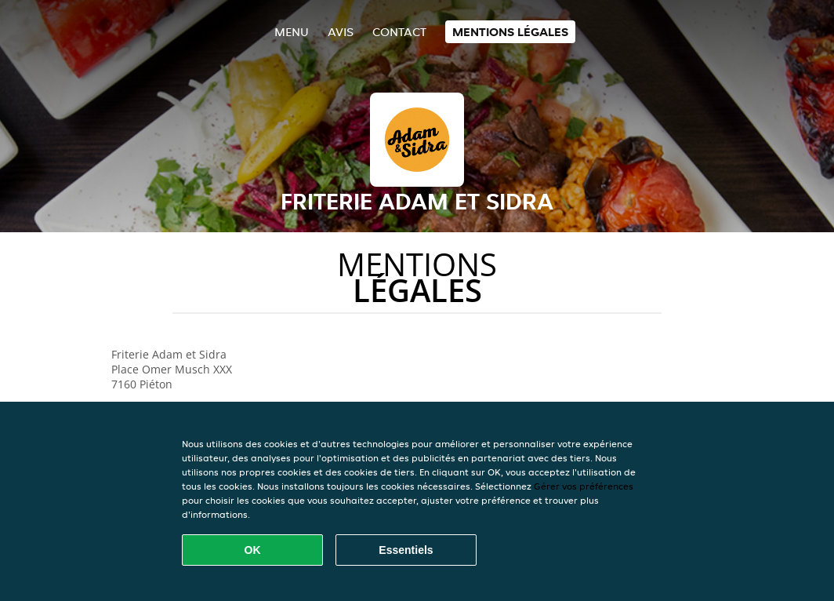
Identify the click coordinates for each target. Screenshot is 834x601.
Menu (291, 32)
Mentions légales (510, 32)
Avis (341, 32)
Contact (399, 32)
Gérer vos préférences (583, 486)
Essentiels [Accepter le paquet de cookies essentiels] (406, 550)
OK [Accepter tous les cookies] (253, 550)
